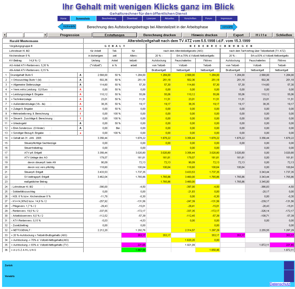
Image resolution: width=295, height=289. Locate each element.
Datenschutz (280, 284)
